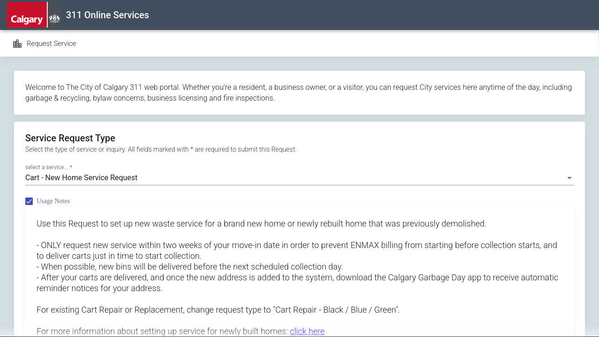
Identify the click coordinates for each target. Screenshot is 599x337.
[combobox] (299, 178)
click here (307, 331)
